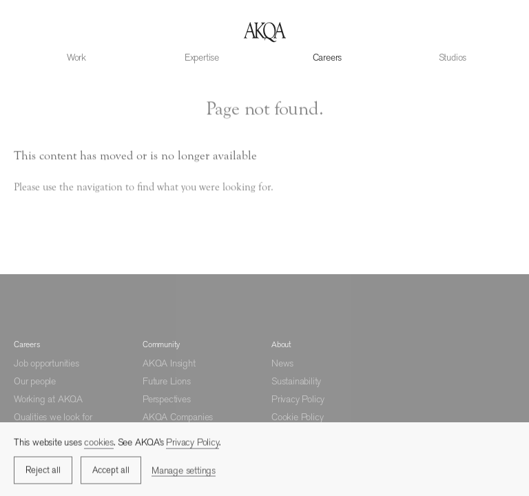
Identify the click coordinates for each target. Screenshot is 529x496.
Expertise (202, 57)
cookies (99, 443)
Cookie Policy (297, 417)
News (282, 363)
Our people (35, 381)
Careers (327, 57)
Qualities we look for (53, 417)
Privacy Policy (297, 399)
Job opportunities (46, 363)
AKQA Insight (169, 363)
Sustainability (296, 381)
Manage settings (184, 471)
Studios (453, 57)
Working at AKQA (48, 399)
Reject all (43, 471)
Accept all (110, 471)
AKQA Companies (178, 417)
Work (76, 57)
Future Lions (167, 381)
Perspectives (167, 399)
